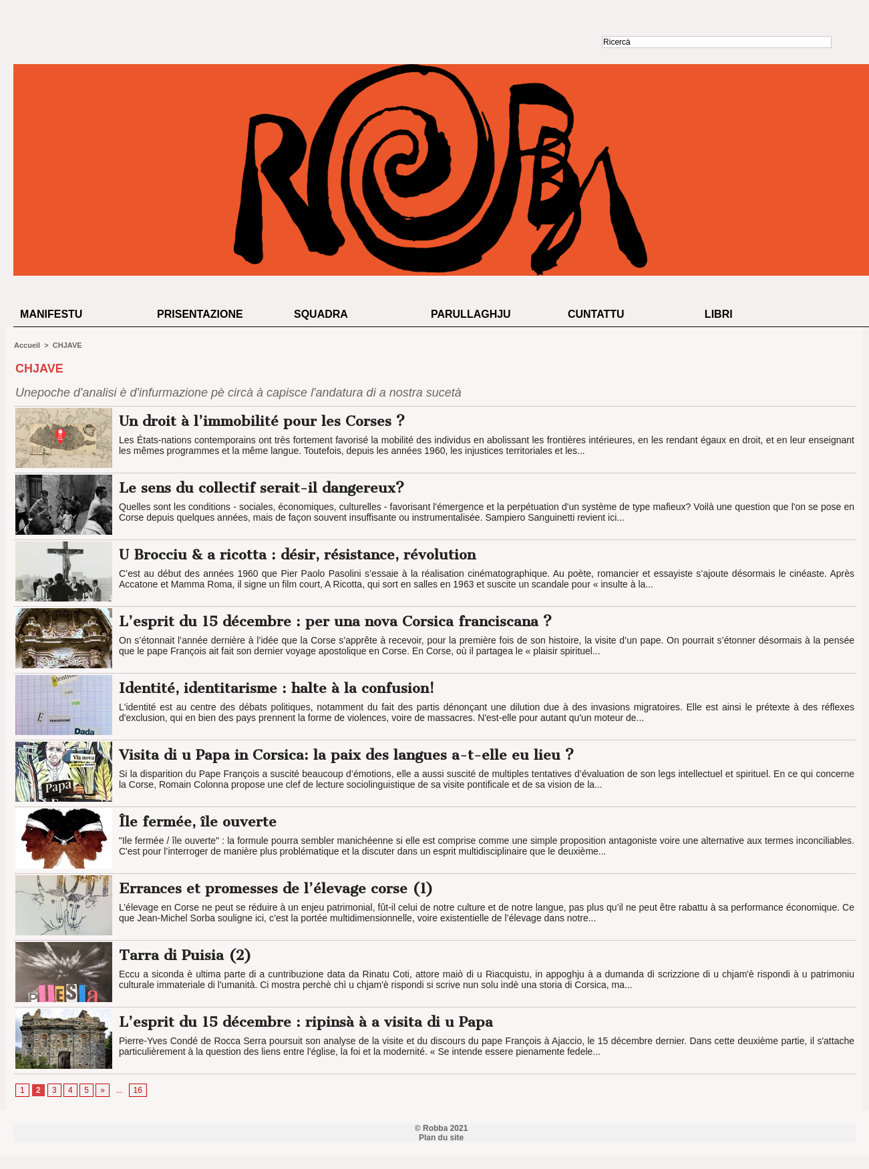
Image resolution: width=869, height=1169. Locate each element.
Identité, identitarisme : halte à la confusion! (276, 688)
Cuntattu (596, 314)
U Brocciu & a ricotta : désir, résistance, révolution (297, 554)
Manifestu (51, 314)
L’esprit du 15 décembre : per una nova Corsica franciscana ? (335, 621)
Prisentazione (200, 314)
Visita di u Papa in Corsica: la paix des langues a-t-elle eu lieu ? (346, 754)
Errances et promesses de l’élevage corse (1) (276, 888)
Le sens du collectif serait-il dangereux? (261, 487)
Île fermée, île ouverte (198, 821)
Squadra (321, 314)
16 (138, 1090)
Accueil (27, 345)
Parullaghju (471, 314)
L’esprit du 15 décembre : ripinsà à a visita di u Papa (306, 1021)
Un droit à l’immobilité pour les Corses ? (262, 421)
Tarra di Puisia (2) (185, 955)
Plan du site (441, 1137)
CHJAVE (67, 345)
